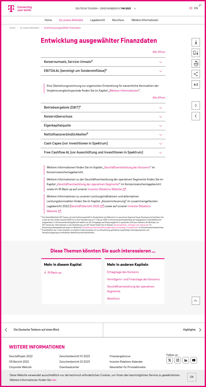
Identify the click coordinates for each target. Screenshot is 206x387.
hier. (74, 380)
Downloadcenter (69, 367)
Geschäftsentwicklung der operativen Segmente (88, 184)
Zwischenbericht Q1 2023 (74, 361)
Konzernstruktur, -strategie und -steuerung (131, 225)
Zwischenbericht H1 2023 (74, 356)
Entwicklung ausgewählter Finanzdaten (62, 28)
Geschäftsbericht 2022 (84, 206)
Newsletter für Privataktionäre (128, 367)
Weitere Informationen (123, 90)
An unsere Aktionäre (29, 28)
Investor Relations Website (105, 189)
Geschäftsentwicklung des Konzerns (127, 167)
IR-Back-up (54, 272)
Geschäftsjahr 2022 (21, 356)
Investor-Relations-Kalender (126, 361)
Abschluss (113, 298)
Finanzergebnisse (120, 356)
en (196, 8)
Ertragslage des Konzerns (123, 272)
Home (12, 28)
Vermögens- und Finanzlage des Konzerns (133, 279)
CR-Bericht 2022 (19, 361)
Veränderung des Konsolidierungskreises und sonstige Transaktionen (110, 228)
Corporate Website (20, 367)
